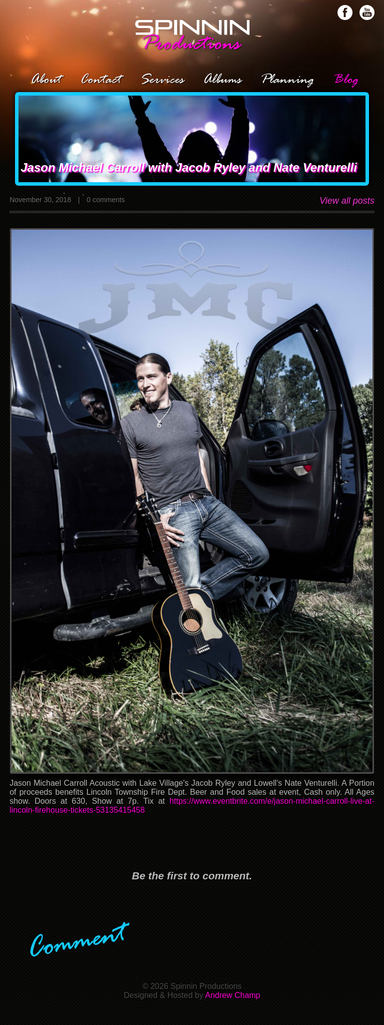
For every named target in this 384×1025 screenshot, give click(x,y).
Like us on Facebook (345, 12)
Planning (287, 80)
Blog (345, 80)
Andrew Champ (232, 995)
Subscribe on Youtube (367, 12)
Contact (100, 80)
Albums (222, 80)
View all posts (347, 201)
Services (162, 80)
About (45, 80)
